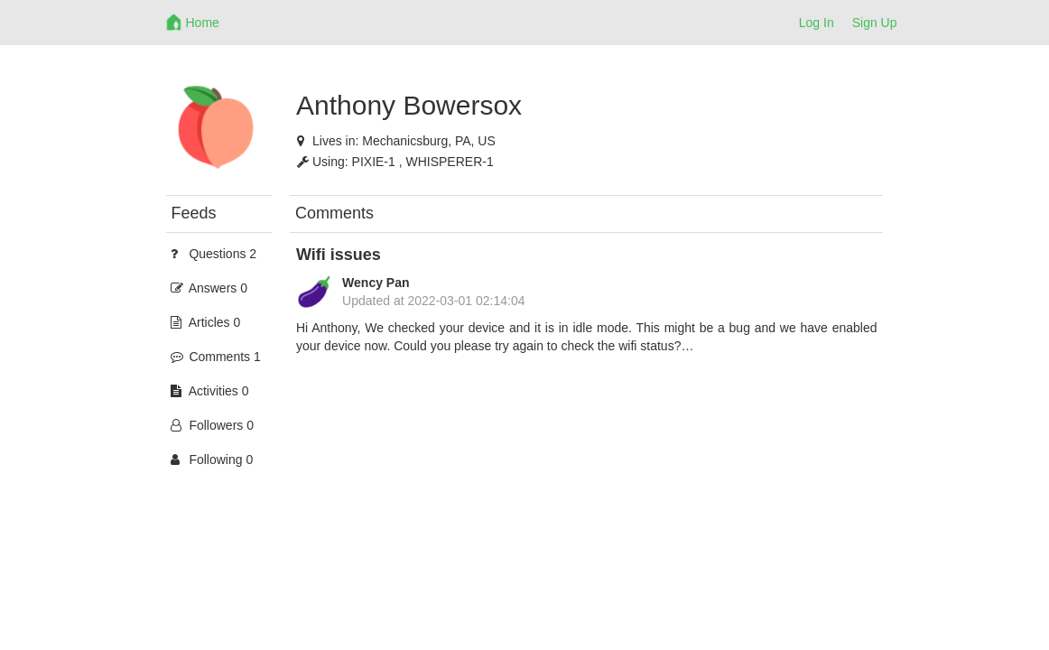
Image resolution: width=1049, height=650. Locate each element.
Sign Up (874, 22)
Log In (816, 22)
